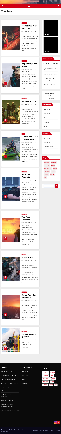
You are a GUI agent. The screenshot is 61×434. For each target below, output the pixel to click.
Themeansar (4, 431)
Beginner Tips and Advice (9, 387)
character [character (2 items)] (46, 165)
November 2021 (48, 151)
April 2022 (47, 138)
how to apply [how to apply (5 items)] (47, 168)
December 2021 (48, 146)
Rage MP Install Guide (50, 74)
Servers (24, 254)
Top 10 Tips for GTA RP (51, 64)
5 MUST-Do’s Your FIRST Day (10, 383)
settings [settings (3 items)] (46, 174)
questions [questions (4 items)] (47, 171)
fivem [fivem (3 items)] (53, 165)
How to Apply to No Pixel (9, 375)
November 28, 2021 (28, 339)
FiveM (23, 133)
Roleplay (24, 292)
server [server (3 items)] (53, 171)
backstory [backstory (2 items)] (46, 162)
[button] (55, 6)
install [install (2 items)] (55, 168)
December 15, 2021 (28, 31)
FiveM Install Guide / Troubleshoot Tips (30, 139)
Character (24, 171)
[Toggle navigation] (29, 6)
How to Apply (27, 257)
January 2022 (48, 142)
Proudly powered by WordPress (9, 429)
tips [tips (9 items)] (45, 177)
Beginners (24, 23)
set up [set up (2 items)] (52, 174)
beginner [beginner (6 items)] (53, 162)
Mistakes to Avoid (29, 101)
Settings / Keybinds (7, 400)
